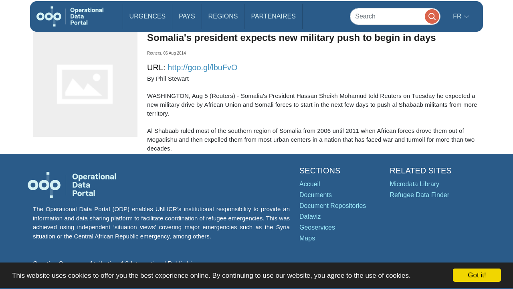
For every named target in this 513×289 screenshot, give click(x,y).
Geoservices (317, 227)
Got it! (477, 275)
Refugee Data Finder (420, 194)
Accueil (309, 184)
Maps (307, 238)
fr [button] (458, 16)
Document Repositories (332, 205)
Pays (187, 16)
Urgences (147, 16)
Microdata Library (415, 184)
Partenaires (273, 16)
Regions (223, 16)
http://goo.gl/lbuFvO (203, 67)
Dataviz (310, 216)
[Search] (395, 16)
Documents (315, 194)
